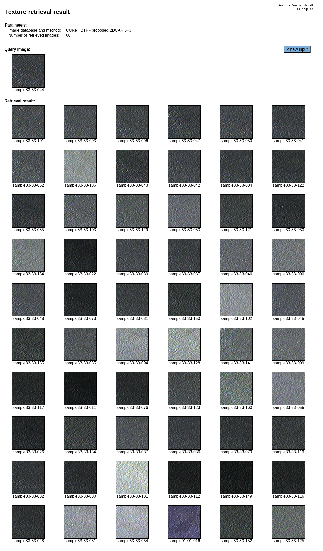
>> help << (305, 9)
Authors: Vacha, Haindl (296, 5)
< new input (297, 49)
